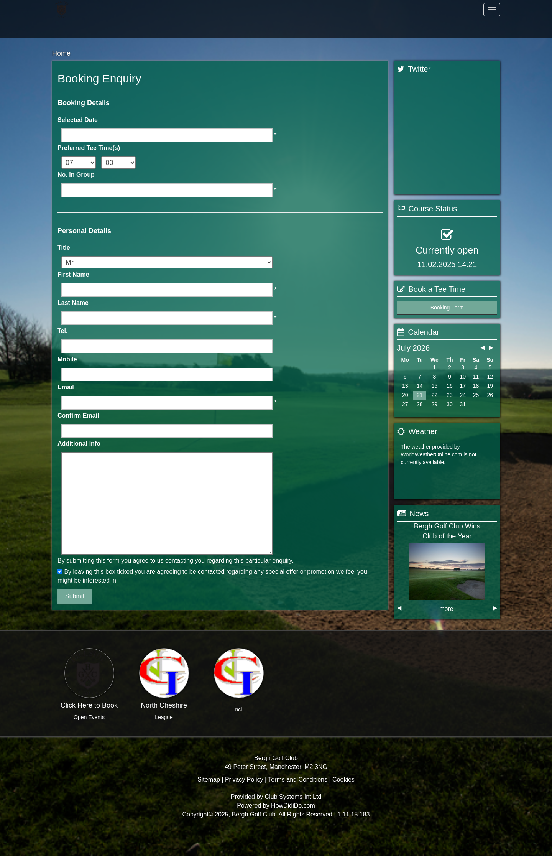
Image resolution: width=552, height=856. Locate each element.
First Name (73, 274)
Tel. (62, 331)
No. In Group (76, 174)
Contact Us (201, 28)
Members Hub (351, 28)
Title (64, 247)
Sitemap (208, 805)
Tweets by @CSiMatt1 (423, 196)
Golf (454, 9)
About (350, 9)
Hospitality (97, 28)
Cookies (343, 805)
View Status (419, 294)
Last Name (73, 303)
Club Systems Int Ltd (293, 822)
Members (201, 9)
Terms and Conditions (297, 805)
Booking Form (447, 337)
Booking (421, 452)
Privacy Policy (244, 805)
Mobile (67, 359)
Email (66, 387)
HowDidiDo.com (293, 831)
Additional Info (79, 443)
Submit (74, 596)
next (495, 626)
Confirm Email (78, 415)
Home (97, 9)
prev (399, 626)
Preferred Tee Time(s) (89, 148)
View (473, 452)
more (446, 627)
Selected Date (78, 120)
